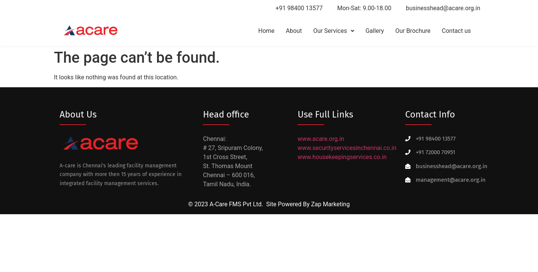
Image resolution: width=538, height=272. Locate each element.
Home (266, 30)
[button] (333, 31)
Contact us (456, 30)
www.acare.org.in (321, 138)
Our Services (333, 30)
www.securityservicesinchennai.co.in (347, 147)
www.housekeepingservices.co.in (342, 157)
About (294, 30)
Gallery (375, 30)
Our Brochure (412, 30)
